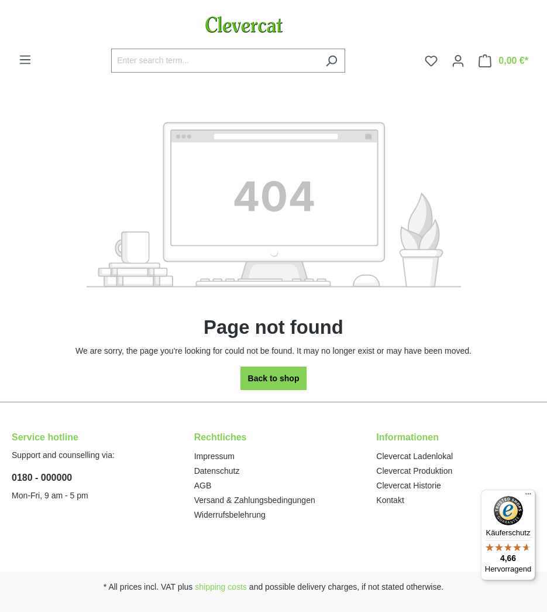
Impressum (214, 456)
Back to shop (274, 378)
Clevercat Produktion (414, 471)
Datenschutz (217, 471)
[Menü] (528, 497)
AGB (203, 485)
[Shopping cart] (503, 61)
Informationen (407, 437)
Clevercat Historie (408, 485)
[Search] (331, 61)
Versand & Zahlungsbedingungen (254, 500)
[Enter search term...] (214, 61)
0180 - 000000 (42, 478)
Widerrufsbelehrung (230, 514)
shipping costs (221, 587)
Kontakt (390, 500)
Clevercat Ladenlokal (414, 456)
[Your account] (458, 61)
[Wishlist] (431, 61)
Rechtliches (220, 437)
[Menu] (25, 60)
